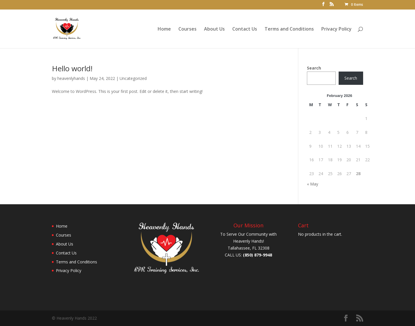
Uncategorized (133, 78)
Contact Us (244, 29)
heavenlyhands (71, 78)
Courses (187, 29)
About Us (214, 29)
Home (164, 29)
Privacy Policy (336, 29)
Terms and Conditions (289, 29)
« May (312, 184)
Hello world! (72, 68)
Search (314, 68)
